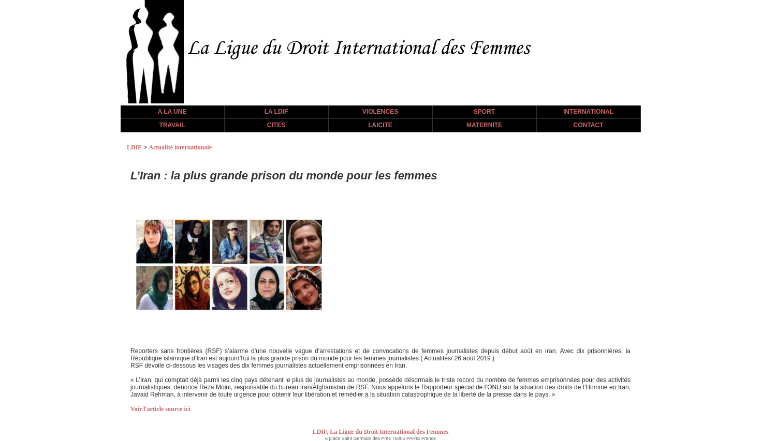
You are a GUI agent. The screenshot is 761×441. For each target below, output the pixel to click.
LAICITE (380, 125)
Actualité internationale (180, 147)
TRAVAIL (172, 125)
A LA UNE (172, 111)
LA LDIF (276, 111)
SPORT (484, 111)
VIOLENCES (380, 111)
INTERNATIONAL (588, 111)
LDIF (134, 147)
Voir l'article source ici (160, 409)
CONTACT (589, 125)
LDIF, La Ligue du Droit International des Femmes (381, 431)
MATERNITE (484, 125)
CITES (276, 125)
